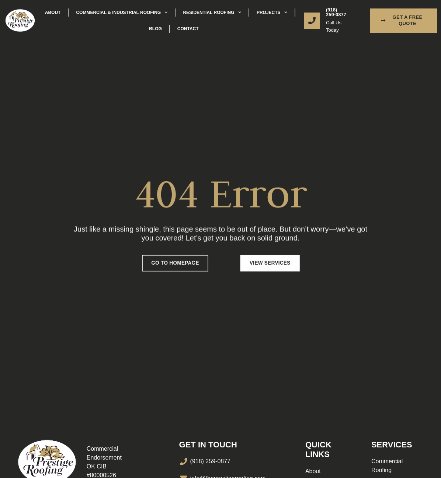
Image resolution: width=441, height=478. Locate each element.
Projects (272, 12)
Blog (155, 28)
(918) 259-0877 (336, 12)
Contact (188, 28)
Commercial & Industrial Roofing (121, 12)
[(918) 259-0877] (312, 21)
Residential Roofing (212, 12)
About (53, 12)
